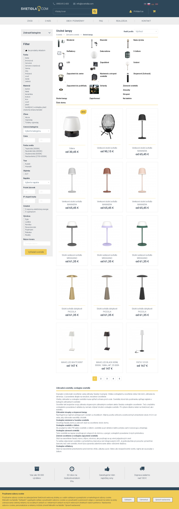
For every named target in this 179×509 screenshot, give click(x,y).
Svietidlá (59, 35)
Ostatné (26, 206)
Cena (25, 136)
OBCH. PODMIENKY (75, 21)
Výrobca (26, 216)
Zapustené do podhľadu (77, 86)
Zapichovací (95, 98)
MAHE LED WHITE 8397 (72, 362)
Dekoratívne (105, 51)
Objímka (26, 171)
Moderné (70, 40)
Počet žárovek (29, 187)
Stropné (126, 94)
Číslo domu (61, 103)
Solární (136, 62)
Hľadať (94, 11)
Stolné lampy (61, 98)
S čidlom (137, 51)
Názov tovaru (28, 239)
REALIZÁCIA (121, 21)
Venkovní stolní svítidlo (107, 148)
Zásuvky (126, 90)
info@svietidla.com (85, 4)
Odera (72, 148)
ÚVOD (30, 21)
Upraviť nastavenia (162, 500)
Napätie (26, 178)
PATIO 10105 (142, 362)
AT (156, 4)
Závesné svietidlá (130, 86)
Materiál (26, 86)
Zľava (25, 114)
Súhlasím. (128, 500)
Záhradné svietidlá (72, 35)
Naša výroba (138, 40)
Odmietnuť (144, 500)
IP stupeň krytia (29, 197)
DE (152, 4)
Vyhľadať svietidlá (36, 252)
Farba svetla (28, 145)
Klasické (103, 40)
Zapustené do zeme (75, 74)
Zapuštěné (104, 62)
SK (148, 4)
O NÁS (48, 21)
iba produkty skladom (34, 50)
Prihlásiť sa (138, 11)
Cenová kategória (30, 127)
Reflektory (71, 51)
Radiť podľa (128, 31)
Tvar (25, 161)
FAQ (101, 21)
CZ (145, 4)
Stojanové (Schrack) (142, 74)
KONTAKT (146, 21)
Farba (25, 55)
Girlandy (103, 86)
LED (68, 62)
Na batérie (127, 98)
